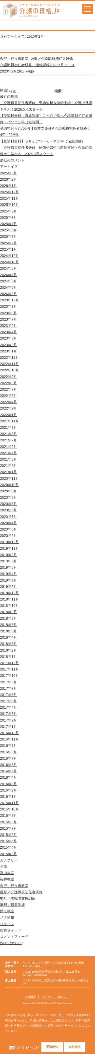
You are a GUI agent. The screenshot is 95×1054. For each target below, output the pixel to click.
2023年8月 (8, 313)
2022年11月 (9, 364)
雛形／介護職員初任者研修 (51, 59)
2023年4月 (8, 332)
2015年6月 (8, 835)
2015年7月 (8, 828)
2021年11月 (9, 421)
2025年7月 (8, 224)
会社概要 (30, 996)
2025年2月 (8, 243)
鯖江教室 (7, 911)
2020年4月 (8, 523)
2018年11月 (9, 599)
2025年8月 (8, 217)
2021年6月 (8, 447)
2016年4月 (8, 777)
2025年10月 (9, 205)
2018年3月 (8, 644)
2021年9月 (8, 427)
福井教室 (7, 879)
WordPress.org (12, 943)
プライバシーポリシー (55, 996)
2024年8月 (8, 268)
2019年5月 (8, 567)
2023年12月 (9, 300)
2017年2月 (8, 720)
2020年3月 (8, 529)
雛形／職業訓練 (12, 905)
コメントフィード (14, 937)
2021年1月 (8, 472)
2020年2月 (8, 536)
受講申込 (52, 1047)
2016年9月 (8, 746)
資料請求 (74, 1047)
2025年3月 (8, 236)
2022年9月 (8, 377)
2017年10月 (9, 676)
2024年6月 (8, 281)
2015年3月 (8, 854)
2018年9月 (8, 612)
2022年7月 (8, 389)
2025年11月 (9, 198)
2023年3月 (8, 338)
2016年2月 (8, 790)
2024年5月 (8, 287)
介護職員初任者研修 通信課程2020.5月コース (37, 65)
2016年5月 (8, 771)
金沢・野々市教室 (14, 59)
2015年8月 (8, 822)
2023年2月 (8, 345)
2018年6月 (8, 625)
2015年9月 (8, 815)
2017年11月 (9, 669)
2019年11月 (9, 548)
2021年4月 (8, 453)
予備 (3, 867)
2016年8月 (8, 752)
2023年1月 (8, 351)
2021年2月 (8, 466)
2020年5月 (8, 517)
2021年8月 (8, 434)
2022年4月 (8, 402)
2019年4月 (8, 574)
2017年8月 (8, 682)
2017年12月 (9, 663)
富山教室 (7, 873)
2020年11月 (9, 478)
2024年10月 (9, 262)
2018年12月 (9, 593)
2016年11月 (9, 739)
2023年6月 (8, 326)
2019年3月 (8, 580)
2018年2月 (8, 650)
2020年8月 (8, 497)
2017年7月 (8, 688)
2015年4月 (8, 847)
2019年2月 (8, 587)
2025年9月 (8, 211)
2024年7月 (8, 275)
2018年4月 (8, 637)
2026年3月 (8, 173)
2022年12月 (9, 357)
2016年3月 (8, 784)
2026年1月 (8, 186)
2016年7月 (8, 758)
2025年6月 (8, 230)
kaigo (29, 71)
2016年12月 (9, 733)
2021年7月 (8, 440)
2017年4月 (8, 707)
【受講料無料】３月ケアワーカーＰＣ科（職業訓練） (42, 141)
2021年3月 (8, 459)
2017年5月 (8, 701)
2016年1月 (8, 797)
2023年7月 (8, 319)
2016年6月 (8, 765)
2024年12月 (9, 256)
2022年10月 (9, 370)
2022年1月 (8, 415)
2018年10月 (9, 606)
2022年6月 (8, 396)
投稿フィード (10, 930)
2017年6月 (8, 695)
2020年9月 (8, 491)
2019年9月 (8, 555)
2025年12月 (9, 192)
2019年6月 (8, 561)
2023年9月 (8, 306)
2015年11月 (9, 803)
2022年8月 (8, 383)
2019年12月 (9, 542)
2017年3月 (8, 714)
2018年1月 (8, 657)
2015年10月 (9, 809)
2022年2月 (8, 408)
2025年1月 (8, 249)
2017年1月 (8, 727)
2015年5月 (8, 841)
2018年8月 (8, 618)
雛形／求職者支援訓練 (17, 898)
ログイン (7, 924)
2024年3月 (8, 294)
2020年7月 (8, 504)
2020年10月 (9, 485)
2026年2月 (8, 179)
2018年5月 (8, 631)
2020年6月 (8, 510)
